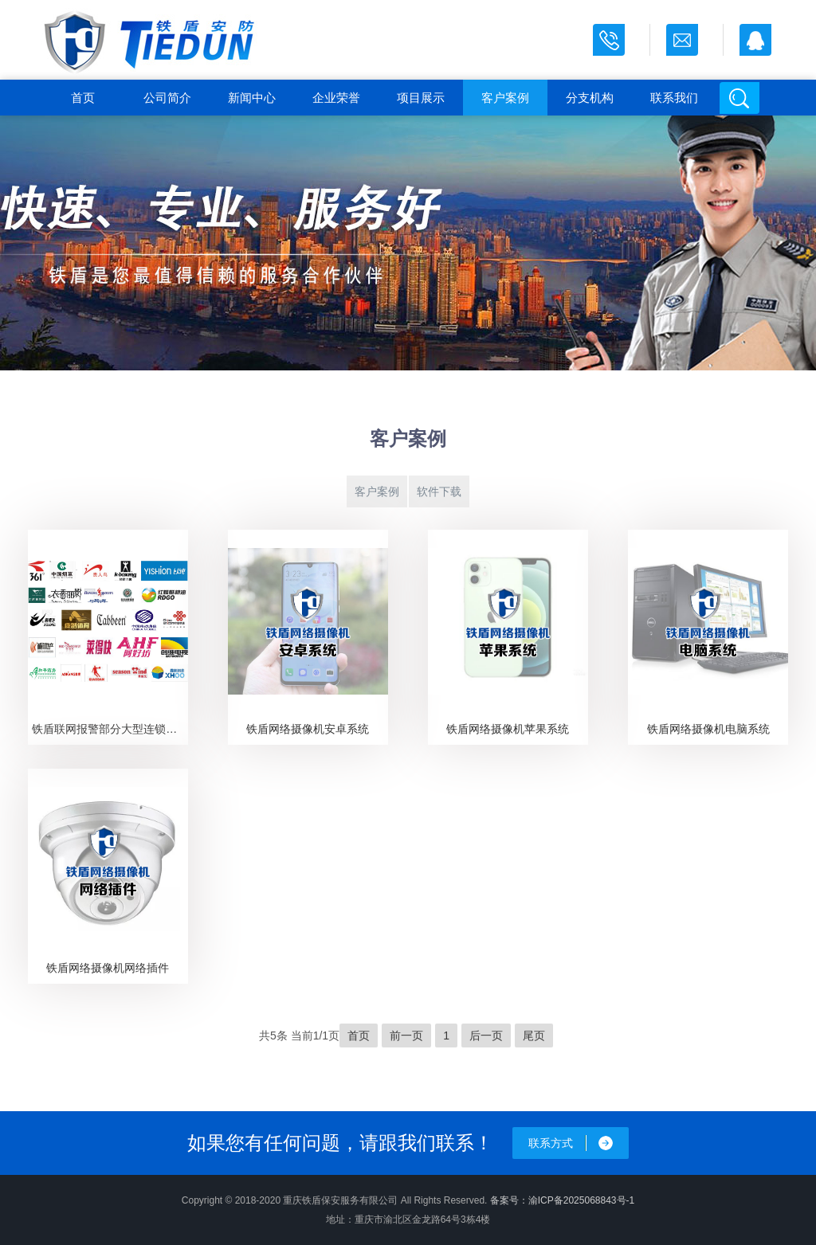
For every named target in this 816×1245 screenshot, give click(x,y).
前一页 (406, 1035)
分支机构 (590, 97)
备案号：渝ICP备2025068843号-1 (562, 1200)
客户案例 (505, 97)
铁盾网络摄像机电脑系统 (708, 728)
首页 (83, 97)
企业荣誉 (336, 97)
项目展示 (421, 97)
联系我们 (674, 97)
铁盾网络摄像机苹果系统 (507, 728)
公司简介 (167, 97)
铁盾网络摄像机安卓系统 (307, 728)
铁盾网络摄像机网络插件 (107, 967)
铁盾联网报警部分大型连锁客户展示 (109, 728)
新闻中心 (252, 97)
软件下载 (439, 491)
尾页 (534, 1035)
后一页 (486, 1035)
